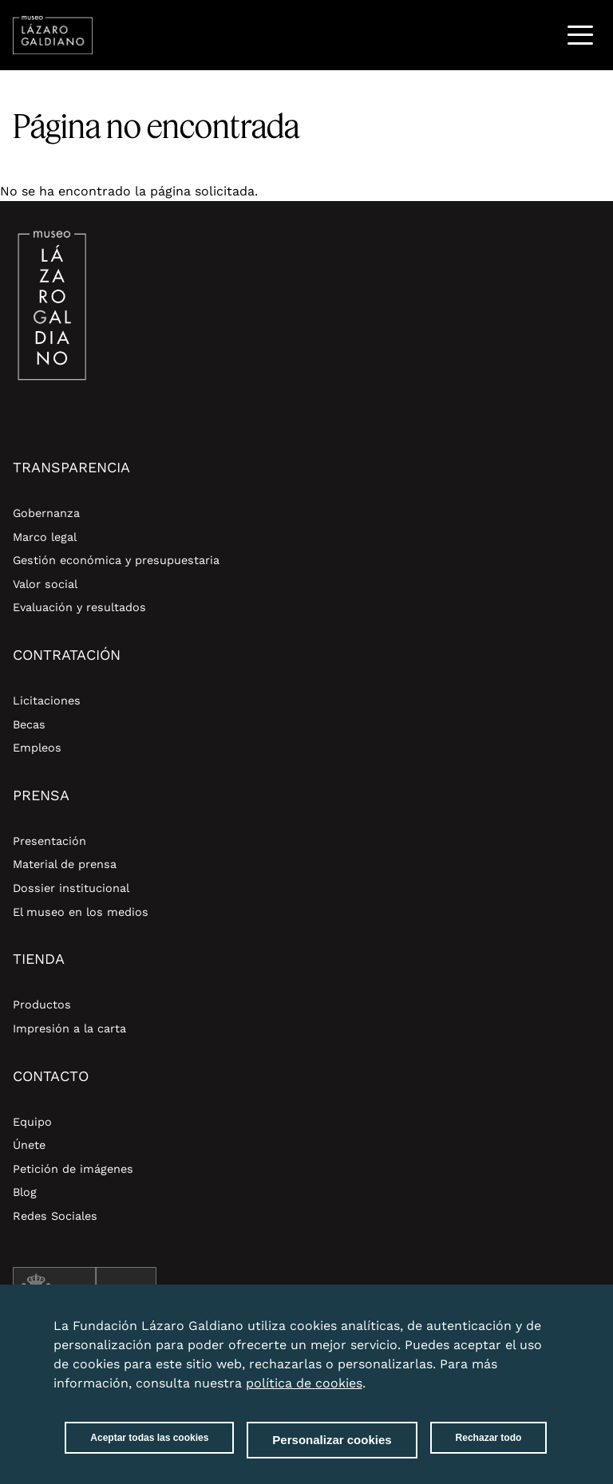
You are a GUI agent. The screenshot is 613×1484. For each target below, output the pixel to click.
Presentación (49, 841)
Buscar (539, 34)
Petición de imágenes (73, 1168)
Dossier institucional (71, 888)
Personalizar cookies (331, 1440)
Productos (42, 1004)
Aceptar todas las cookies (149, 1437)
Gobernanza (46, 513)
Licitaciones (47, 700)
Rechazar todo (489, 1437)
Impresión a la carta (69, 1028)
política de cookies (304, 1383)
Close (544, 1316)
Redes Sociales (55, 1216)
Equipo (32, 1121)
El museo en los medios (80, 912)
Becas (29, 724)
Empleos (37, 747)
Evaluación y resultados (79, 607)
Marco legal (45, 537)
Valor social (45, 584)
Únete (29, 1145)
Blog (25, 1192)
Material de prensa (65, 864)
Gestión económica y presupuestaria (116, 560)
